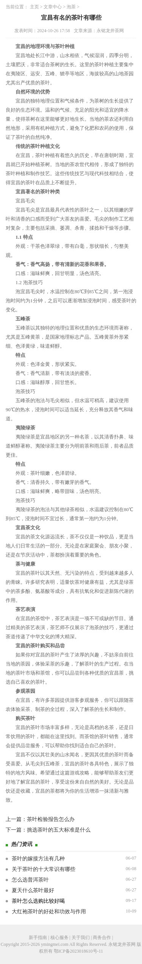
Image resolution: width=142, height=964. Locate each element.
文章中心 (53, 6)
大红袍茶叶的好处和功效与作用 (49, 911)
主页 (34, 6)
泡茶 (71, 6)
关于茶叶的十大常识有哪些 (43, 869)
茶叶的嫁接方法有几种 (38, 858)
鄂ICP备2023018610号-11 (78, 951)
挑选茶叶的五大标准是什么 (59, 830)
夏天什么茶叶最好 (33, 890)
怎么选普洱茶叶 (30, 880)
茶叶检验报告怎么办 (51, 819)
